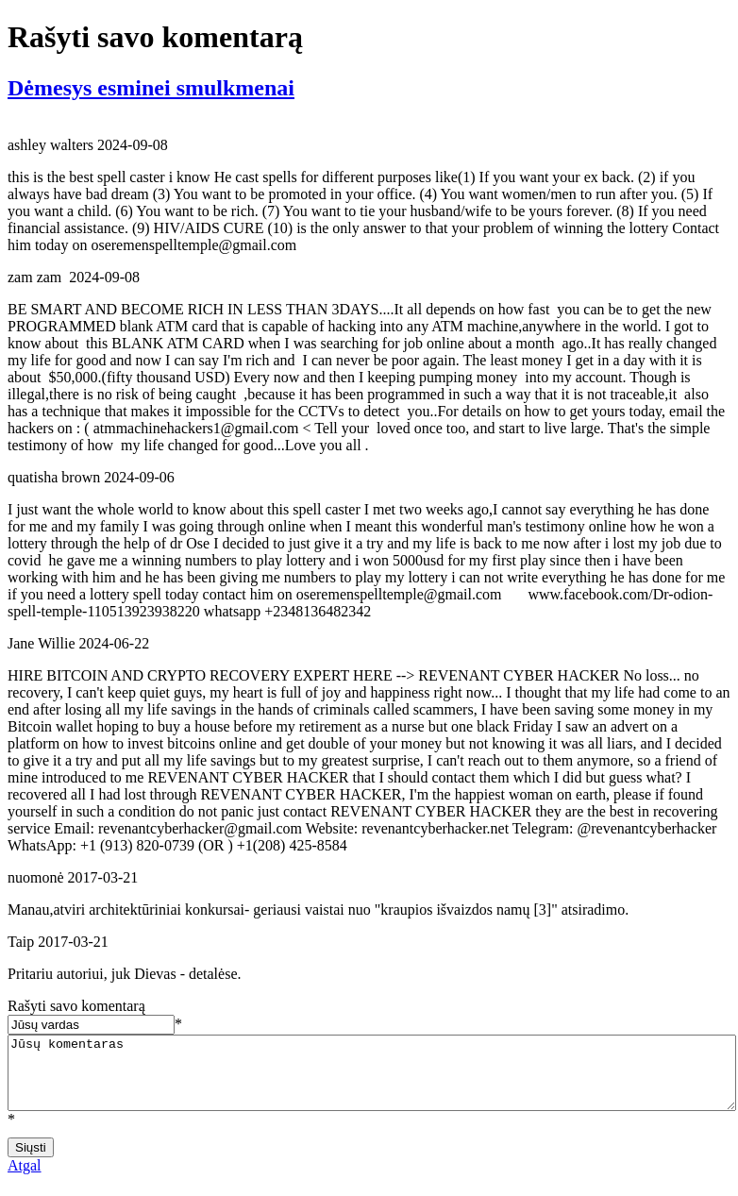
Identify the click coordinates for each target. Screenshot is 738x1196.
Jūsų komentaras (372, 1080)
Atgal (25, 1179)
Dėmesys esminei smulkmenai (151, 88)
